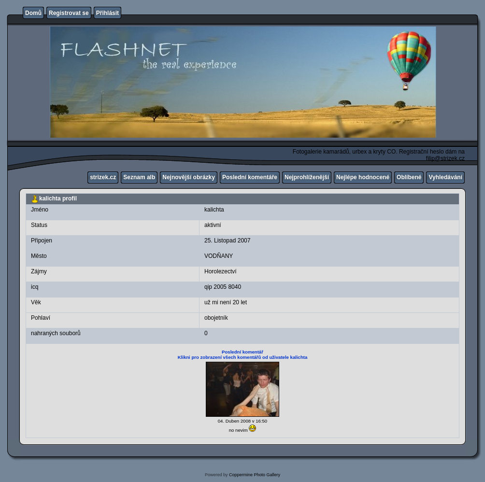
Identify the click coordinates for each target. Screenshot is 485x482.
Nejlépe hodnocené (362, 177)
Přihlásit (107, 13)
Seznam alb (139, 177)
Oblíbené (409, 177)
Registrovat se (69, 13)
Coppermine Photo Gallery (254, 474)
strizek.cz (103, 177)
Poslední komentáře (249, 177)
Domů (33, 13)
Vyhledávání (445, 177)
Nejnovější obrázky (188, 177)
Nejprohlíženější (307, 177)
